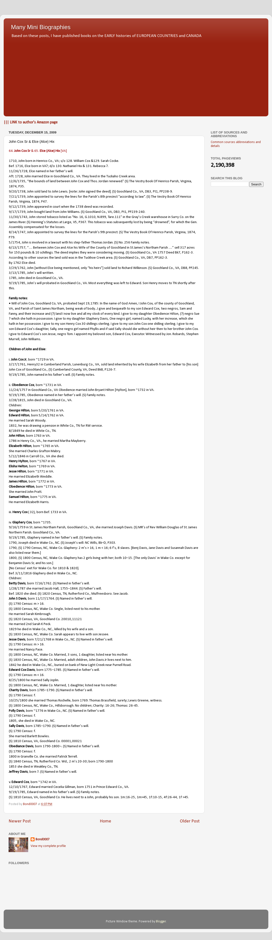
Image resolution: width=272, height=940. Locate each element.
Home (105, 821)
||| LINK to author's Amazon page (31, 122)
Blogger (161, 921)
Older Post (190, 821)
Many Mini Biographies (41, 27)
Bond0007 (42, 839)
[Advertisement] (136, 76)
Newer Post (20, 821)
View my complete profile (48, 846)
